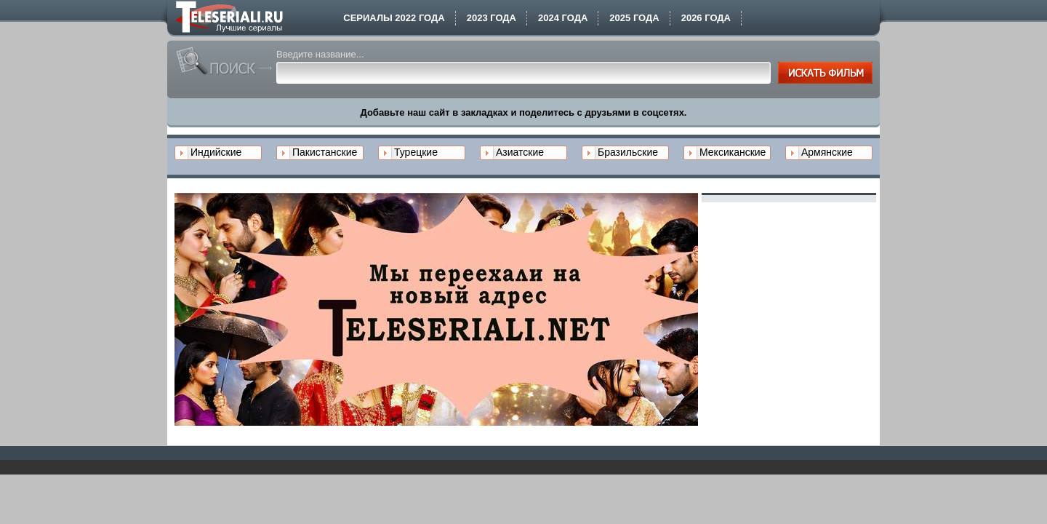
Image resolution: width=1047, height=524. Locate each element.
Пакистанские (324, 152)
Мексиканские (732, 152)
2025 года (634, 17)
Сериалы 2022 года (393, 17)
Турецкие (416, 152)
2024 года (562, 17)
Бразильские (628, 152)
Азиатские (520, 152)
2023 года (491, 17)
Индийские (215, 152)
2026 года (706, 17)
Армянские (827, 152)
